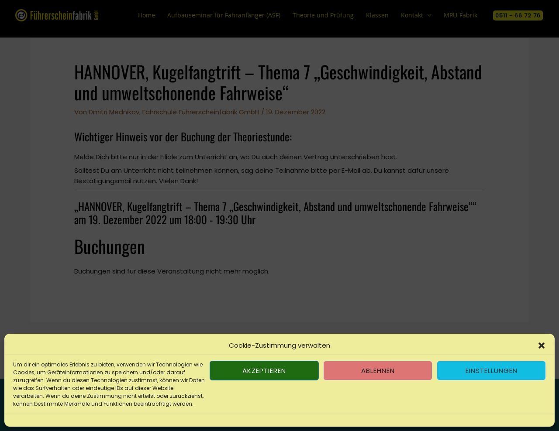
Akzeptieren (264, 370)
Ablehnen (378, 370)
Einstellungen (492, 370)
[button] (541, 345)
